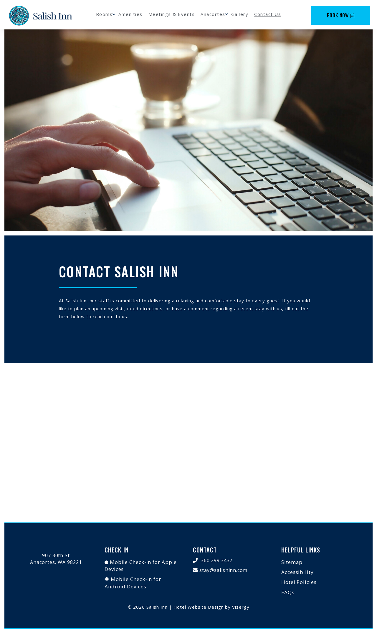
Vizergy (240, 607)
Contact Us (267, 14)
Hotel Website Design (198, 607)
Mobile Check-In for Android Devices (133, 583)
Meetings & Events (171, 14)
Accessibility (297, 572)
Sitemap (291, 562)
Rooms (104, 14)
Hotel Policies (299, 582)
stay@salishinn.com (223, 570)
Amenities (130, 14)
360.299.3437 (217, 560)
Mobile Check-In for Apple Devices (141, 565)
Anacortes (213, 14)
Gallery (240, 14)
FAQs (288, 592)
